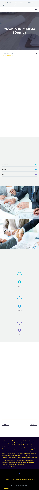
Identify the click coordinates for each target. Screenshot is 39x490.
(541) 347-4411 (30, 2)
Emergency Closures (14, 4)
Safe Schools (35, 4)
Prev (5, 424)
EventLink (22, 4)
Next (34, 424)
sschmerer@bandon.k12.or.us (10, 467)
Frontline (28, 4)
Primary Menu (36, 9)
